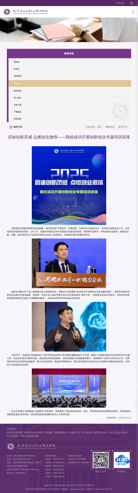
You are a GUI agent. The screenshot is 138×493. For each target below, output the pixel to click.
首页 (99, 127)
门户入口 (120, 3)
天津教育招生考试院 (33, 432)
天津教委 (48, 432)
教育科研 (110, 127)
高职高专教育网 (14, 432)
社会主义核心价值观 (117, 432)
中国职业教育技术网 (29, 436)
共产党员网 (12, 436)
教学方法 (122, 127)
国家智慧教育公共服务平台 (67, 432)
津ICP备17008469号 (85, 485)
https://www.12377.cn (103, 489)
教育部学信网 (100, 432)
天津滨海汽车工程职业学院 (65, 485)
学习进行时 (87, 432)
